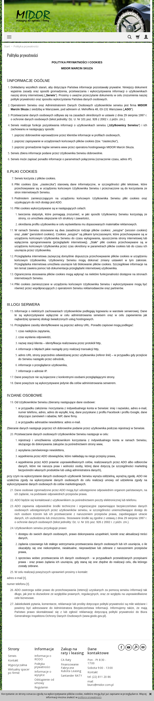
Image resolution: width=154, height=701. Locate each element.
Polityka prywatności (42, 663)
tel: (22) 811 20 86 (99, 675)
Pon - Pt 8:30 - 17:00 (97, 659)
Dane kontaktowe (98, 650)
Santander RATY (71, 674)
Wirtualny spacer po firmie (18, 669)
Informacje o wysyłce (42, 671)
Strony (13, 648)
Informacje (44, 648)
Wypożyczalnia (17, 663)
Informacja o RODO (42, 655)
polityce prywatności (89, 697)
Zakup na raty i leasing (72, 650)
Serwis (12, 654)
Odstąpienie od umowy (44, 679)
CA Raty (66, 658)
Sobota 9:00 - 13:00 (100, 666)
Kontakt (13, 658)
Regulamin (41, 686)
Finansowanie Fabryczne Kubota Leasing (71, 666)
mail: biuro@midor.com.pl (101, 681)
